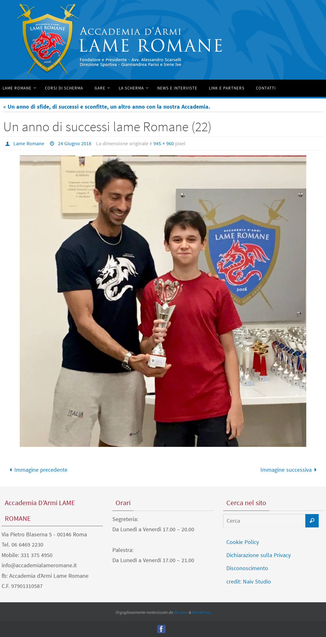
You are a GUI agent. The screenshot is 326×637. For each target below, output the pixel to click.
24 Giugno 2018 (74, 143)
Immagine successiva (290, 469)
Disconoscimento (247, 568)
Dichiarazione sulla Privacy (258, 555)
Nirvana (181, 612)
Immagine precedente (36, 469)
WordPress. (201, 612)
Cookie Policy (242, 542)
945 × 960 (163, 143)
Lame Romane (28, 143)
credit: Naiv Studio (248, 581)
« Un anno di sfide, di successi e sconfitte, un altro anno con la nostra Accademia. (106, 106)
